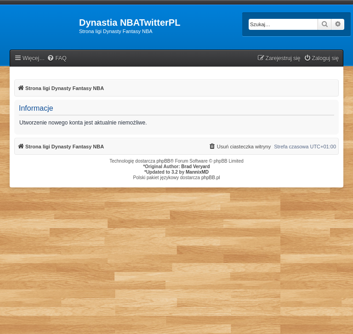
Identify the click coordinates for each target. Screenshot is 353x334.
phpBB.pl (210, 177)
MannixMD (197, 172)
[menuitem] (56, 58)
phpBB (164, 161)
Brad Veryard (195, 166)
